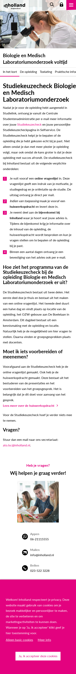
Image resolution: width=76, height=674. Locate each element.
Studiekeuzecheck (29, 124)
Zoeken (52, 5)
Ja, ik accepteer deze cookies (38, 656)
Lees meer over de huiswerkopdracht (28, 405)
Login (61, 5)
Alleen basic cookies (19, 640)
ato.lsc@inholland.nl (16, 445)
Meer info (44, 640)
